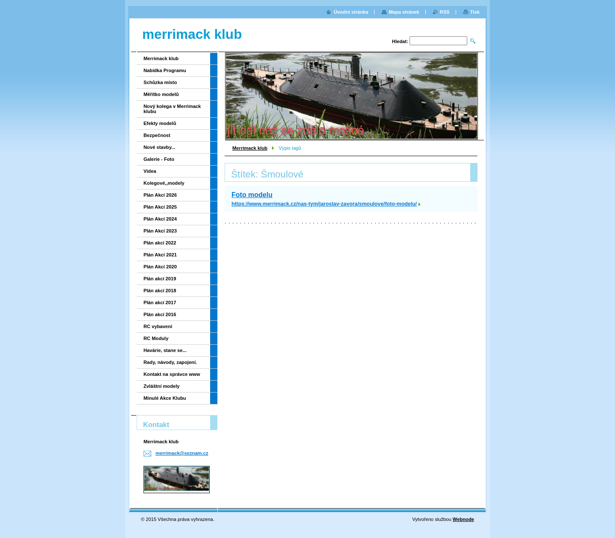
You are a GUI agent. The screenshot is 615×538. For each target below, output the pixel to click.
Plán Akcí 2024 (160, 218)
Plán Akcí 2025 (160, 206)
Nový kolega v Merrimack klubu (172, 109)
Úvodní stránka (351, 12)
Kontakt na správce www (172, 374)
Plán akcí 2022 (160, 242)
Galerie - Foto (159, 159)
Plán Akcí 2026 (160, 195)
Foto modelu (251, 194)
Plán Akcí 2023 (160, 230)
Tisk (475, 12)
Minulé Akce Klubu (165, 398)
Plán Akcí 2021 (160, 254)
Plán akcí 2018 (160, 290)
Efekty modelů (160, 123)
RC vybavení (158, 326)
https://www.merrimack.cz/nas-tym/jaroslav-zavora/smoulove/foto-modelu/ (324, 204)
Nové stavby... (159, 147)
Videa (150, 171)
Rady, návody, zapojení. (170, 362)
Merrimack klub (249, 148)
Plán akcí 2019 (160, 278)
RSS (445, 12)
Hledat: (400, 41)
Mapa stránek (404, 12)
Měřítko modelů (161, 94)
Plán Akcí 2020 (160, 266)
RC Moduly (156, 338)
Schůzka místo (160, 82)
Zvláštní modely (162, 386)
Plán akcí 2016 (160, 314)
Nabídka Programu (165, 70)
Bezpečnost (157, 135)
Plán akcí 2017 (160, 302)
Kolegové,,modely (164, 183)
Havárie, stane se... (165, 350)
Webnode (463, 519)
